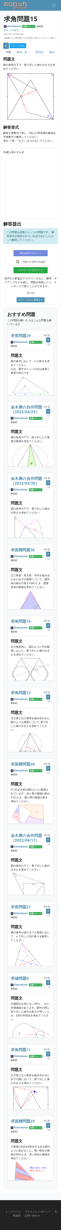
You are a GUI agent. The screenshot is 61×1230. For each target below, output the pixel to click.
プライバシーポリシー (38, 1211)
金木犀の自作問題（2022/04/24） (26, 409)
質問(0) (39, 52)
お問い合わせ (32, 1215)
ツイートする (18, 45)
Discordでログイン (30, 253)
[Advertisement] (30, 185)
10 (48, 487)
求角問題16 (21, 621)
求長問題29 (21, 336)
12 (48, 558)
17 (48, 915)
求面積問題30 (23, 550)
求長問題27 (21, 907)
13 (48, 344)
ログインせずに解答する (30, 299)
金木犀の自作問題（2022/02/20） (26, 481)
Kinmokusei (14, 26)
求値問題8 (20, 978)
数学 (6, 30)
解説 (51, 52)
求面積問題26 (23, 764)
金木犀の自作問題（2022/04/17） (26, 838)
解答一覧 (22, 52)
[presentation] (35, 361)
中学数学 (14, 30)
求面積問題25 (23, 1121)
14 (48, 1129)
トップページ (13, 1211)
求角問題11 (21, 1050)
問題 (8, 52)
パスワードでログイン (31, 270)
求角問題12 (21, 693)
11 (48, 415)
